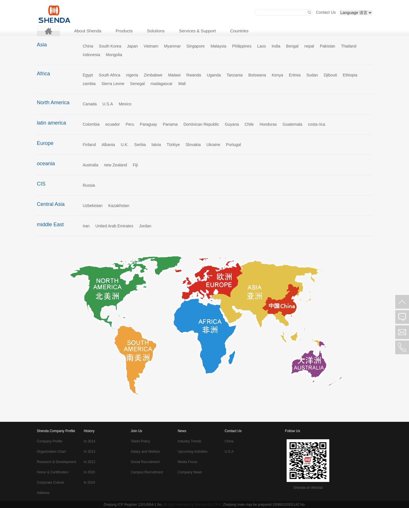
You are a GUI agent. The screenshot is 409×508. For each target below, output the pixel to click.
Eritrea (295, 75)
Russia (89, 185)
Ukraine (213, 144)
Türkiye (173, 144)
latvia (156, 144)
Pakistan (327, 46)
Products (124, 30)
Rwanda (193, 75)
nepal (309, 46)
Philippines (242, 46)
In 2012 (89, 462)
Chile (249, 124)
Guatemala (292, 124)
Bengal (292, 46)
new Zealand (115, 165)
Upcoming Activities (193, 452)
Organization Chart (51, 452)
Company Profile (49, 441)
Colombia (91, 124)
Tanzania (234, 75)
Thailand (349, 46)
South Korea (110, 46)
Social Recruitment (145, 462)
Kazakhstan (118, 205)
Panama (170, 124)
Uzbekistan (93, 205)
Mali (182, 83)
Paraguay (148, 124)
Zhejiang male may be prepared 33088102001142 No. (264, 505)
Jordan (145, 226)
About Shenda (87, 30)
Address (43, 493)
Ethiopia (350, 75)
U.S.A (108, 104)
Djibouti (330, 75)
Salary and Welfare (145, 452)
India (276, 46)
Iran (86, 226)
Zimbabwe (153, 75)
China (88, 46)
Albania (108, 144)
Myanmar (172, 46)
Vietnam (151, 46)
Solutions (156, 30)
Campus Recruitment (147, 472)
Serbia (140, 144)
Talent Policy (140, 441)
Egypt (88, 75)
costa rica (316, 124)
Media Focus (187, 462)
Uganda (214, 75)
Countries (239, 30)
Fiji (135, 165)
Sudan (312, 75)
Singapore (196, 46)
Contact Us (326, 12)
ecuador (112, 124)
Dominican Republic (201, 124)
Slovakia (193, 144)
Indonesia (91, 54)
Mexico (125, 104)
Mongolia (114, 54)
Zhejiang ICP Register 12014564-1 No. (133, 505)
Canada (90, 104)
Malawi (174, 75)
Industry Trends (189, 441)
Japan (132, 46)
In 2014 (89, 441)
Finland (89, 144)
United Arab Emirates (114, 226)
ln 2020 (89, 472)
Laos (261, 46)
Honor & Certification (53, 472)
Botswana (257, 75)
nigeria (132, 75)
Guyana (232, 124)
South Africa (109, 75)
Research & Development (56, 462)
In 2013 (89, 452)
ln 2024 (89, 483)
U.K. (124, 144)
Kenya (277, 75)
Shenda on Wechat (308, 488)
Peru (130, 124)
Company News (190, 472)
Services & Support (197, 30)
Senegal (137, 83)
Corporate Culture (50, 483)
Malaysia (218, 46)
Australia (90, 165)
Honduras (268, 124)
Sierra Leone (112, 83)
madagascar (161, 83)
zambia (89, 83)
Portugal (233, 144)
